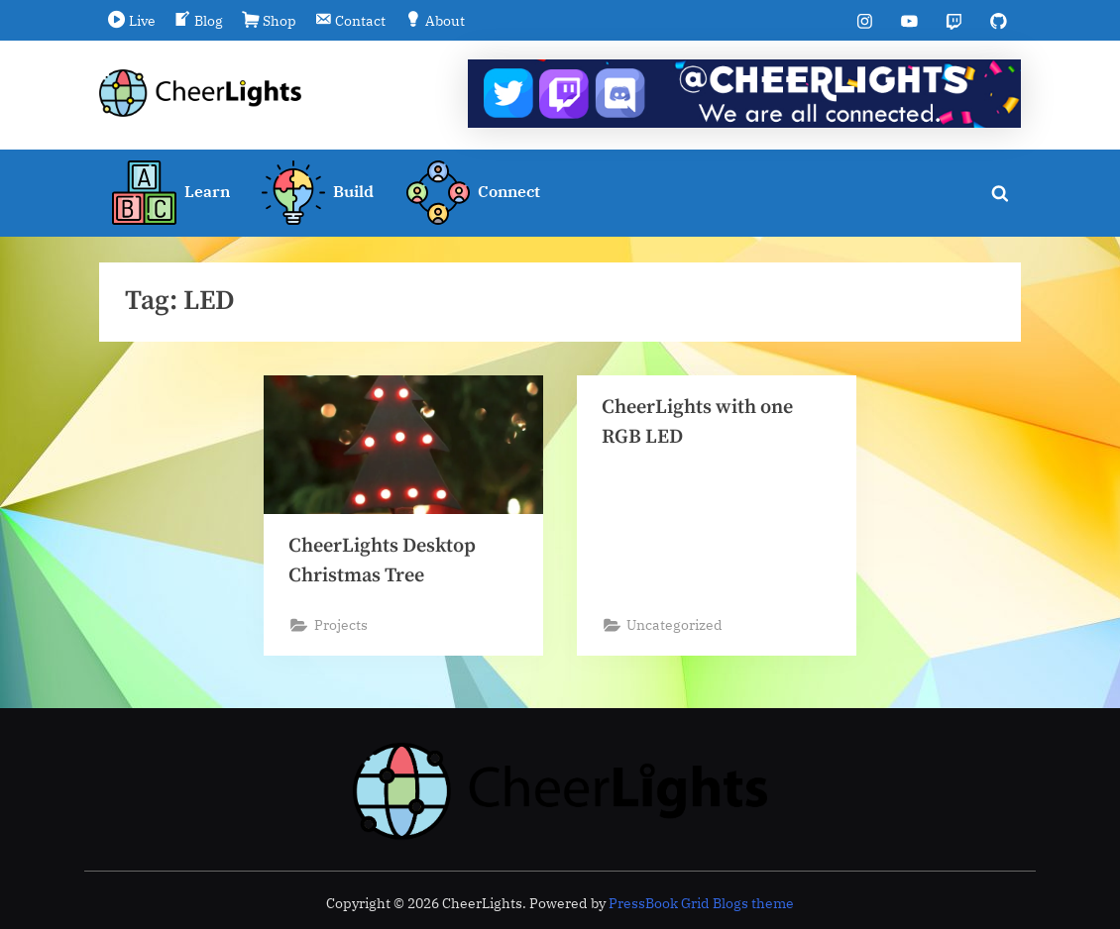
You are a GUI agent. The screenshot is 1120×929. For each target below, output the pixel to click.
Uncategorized (676, 627)
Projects (342, 627)
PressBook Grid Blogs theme (701, 903)
